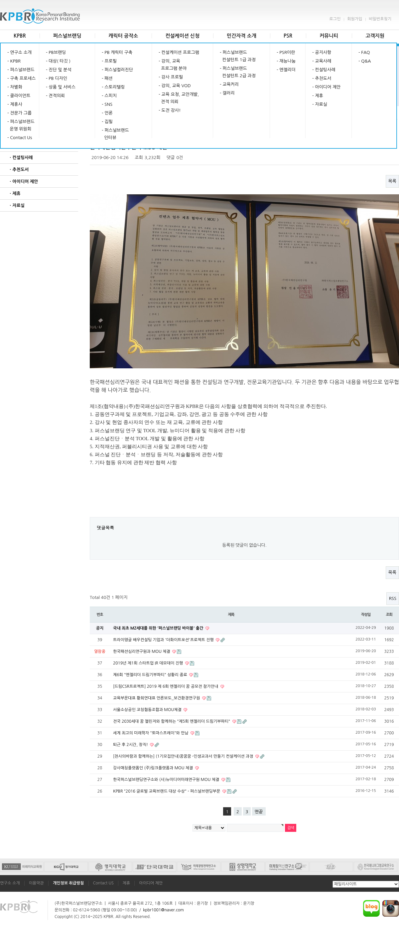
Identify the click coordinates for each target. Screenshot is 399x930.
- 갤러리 (227, 93)
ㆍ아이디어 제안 (23, 181)
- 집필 (107, 121)
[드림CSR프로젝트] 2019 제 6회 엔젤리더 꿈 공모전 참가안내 (166, 686)
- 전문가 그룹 (19, 113)
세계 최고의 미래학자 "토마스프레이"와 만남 (151, 733)
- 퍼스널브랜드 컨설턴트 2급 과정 (238, 72)
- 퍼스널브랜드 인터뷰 (115, 134)
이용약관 (36, 883)
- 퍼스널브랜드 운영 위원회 (21, 125)
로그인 (334, 19)
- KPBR (14, 61)
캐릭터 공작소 (123, 35)
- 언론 (107, 113)
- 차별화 (14, 87)
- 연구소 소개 (19, 52)
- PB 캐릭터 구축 (117, 52)
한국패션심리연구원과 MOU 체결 (142, 651)
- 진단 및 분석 (58, 70)
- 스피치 (109, 95)
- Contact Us (19, 137)
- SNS (107, 104)
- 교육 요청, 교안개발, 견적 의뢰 (179, 98)
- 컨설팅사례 (323, 70)
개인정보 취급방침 (68, 883)
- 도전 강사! (170, 110)
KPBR (20, 35)
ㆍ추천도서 (18, 169)
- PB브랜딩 (56, 52)
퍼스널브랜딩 (67, 35)
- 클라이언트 (18, 95)
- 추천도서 (321, 78)
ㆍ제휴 (14, 193)
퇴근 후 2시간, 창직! (131, 745)
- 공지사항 (321, 52)
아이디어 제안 (151, 883)
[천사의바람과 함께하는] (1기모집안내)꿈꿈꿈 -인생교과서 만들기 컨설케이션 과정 (183, 756)
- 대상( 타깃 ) (58, 61)
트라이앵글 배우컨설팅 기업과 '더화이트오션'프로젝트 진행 (164, 640)
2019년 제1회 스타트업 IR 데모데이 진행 (148, 663)
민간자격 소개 (241, 35)
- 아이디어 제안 (326, 87)
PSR (288, 35)
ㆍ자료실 (16, 205)
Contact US (103, 883)
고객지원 (374, 35)
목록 (392, 181)
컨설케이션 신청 (182, 35)
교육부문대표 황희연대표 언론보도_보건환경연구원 (157, 698)
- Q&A (364, 61)
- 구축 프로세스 (21, 78)
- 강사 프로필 (171, 77)
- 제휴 (317, 95)
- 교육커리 (229, 84)
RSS (392, 598)
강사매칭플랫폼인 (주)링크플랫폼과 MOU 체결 (153, 768)
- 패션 (107, 78)
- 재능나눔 (286, 61)
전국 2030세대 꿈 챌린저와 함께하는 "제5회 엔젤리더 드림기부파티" (172, 721)
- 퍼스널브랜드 (21, 70)
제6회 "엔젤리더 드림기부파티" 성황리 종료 (150, 675)
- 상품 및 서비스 (60, 87)
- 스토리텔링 (113, 87)
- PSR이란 (286, 52)
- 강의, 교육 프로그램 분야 (173, 65)
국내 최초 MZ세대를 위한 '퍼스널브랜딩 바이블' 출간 (158, 628)
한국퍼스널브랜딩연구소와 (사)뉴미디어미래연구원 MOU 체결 (166, 780)
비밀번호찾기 (380, 19)
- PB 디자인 (56, 78)
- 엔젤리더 (286, 70)
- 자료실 (319, 104)
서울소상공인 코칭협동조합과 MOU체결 (148, 710)
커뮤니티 (329, 35)
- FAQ (364, 52)
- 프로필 (109, 61)
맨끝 (259, 812)
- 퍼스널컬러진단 (117, 70)
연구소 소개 (10, 883)
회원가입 (354, 19)
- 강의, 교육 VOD (175, 86)
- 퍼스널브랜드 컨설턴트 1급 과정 (238, 56)
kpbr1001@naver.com (163, 910)
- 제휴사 (14, 104)
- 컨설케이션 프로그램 (179, 52)
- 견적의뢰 (55, 95)
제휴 (126, 883)
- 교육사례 (321, 61)
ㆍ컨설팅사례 (20, 157)
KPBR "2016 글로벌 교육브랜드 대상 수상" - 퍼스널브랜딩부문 (167, 791)
